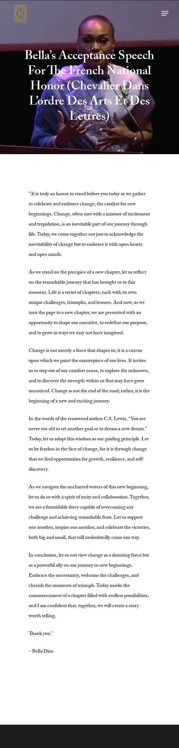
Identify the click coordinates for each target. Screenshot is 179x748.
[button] (164, 13)
